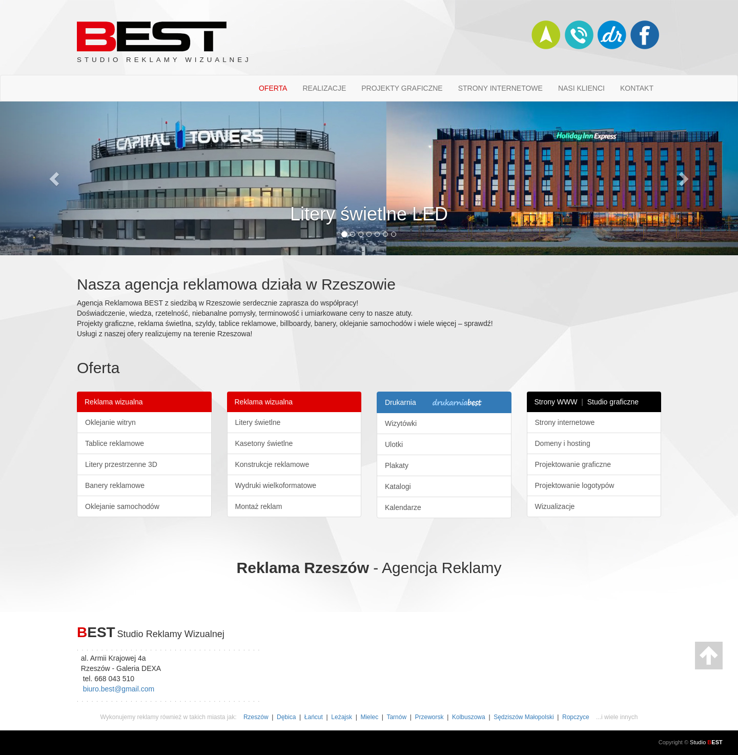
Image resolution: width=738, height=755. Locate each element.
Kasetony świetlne (264, 443)
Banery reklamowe (115, 485)
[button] (55, 178)
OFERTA (273, 88)
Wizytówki (401, 423)
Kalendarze (403, 507)
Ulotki (394, 444)
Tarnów (396, 717)
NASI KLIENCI (581, 88)
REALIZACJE (324, 88)
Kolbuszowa (468, 717)
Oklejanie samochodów (122, 506)
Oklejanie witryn (110, 422)
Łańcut (313, 717)
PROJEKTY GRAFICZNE (401, 88)
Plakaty (396, 465)
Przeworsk (429, 717)
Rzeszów (256, 717)
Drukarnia (435, 402)
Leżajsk (341, 717)
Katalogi (398, 486)
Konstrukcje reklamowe (272, 464)
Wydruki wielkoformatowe (276, 485)
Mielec (369, 717)
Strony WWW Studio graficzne (587, 402)
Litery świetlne (258, 422)
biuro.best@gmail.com (119, 689)
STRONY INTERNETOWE (500, 88)
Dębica (286, 717)
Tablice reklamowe (114, 443)
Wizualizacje (555, 506)
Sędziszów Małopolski (524, 717)
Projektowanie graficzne (573, 464)
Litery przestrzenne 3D (121, 464)
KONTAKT (636, 88)
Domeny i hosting (562, 443)
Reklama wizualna (114, 402)
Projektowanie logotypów (574, 485)
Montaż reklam (258, 506)
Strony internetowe (565, 422)
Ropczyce (575, 717)
